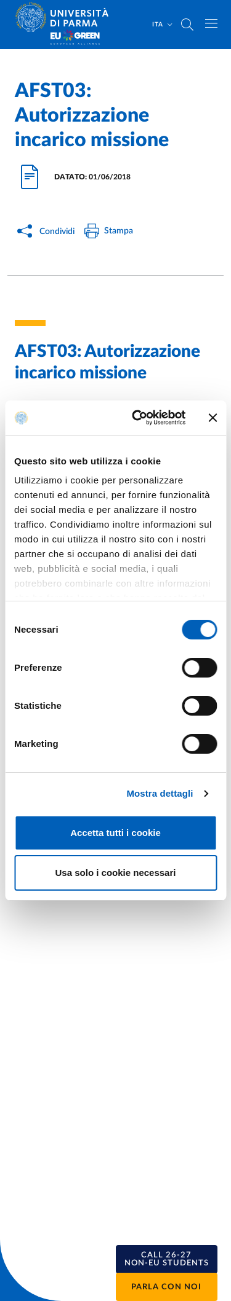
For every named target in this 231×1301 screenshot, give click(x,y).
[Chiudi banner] (212, 417)
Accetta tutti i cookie (115, 832)
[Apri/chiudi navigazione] (211, 23)
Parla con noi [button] (166, 1287)
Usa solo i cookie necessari (115, 872)
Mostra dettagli (159, 793)
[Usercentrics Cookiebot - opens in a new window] (137, 418)
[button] (167, 1259)
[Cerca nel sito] (187, 24)
